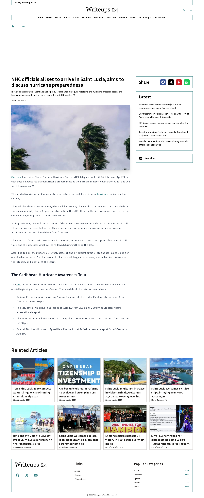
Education (99, 17)
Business (86, 17)
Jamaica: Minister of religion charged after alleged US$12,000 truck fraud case (163, 134)
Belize (58, 17)
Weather (111, 17)
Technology (145, 17)
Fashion (123, 17)
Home (40, 17)
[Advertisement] (102, 52)
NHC (18, 284)
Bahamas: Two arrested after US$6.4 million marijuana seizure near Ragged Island (160, 106)
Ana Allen (150, 158)
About (77, 471)
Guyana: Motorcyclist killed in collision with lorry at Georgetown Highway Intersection (164, 115)
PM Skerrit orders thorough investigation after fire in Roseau (163, 124)
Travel (133, 17)
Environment (160, 17)
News (49, 17)
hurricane (102, 193)
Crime (76, 17)
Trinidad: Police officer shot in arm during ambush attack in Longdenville (163, 143)
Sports (67, 17)
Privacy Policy (80, 479)
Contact (78, 475)
